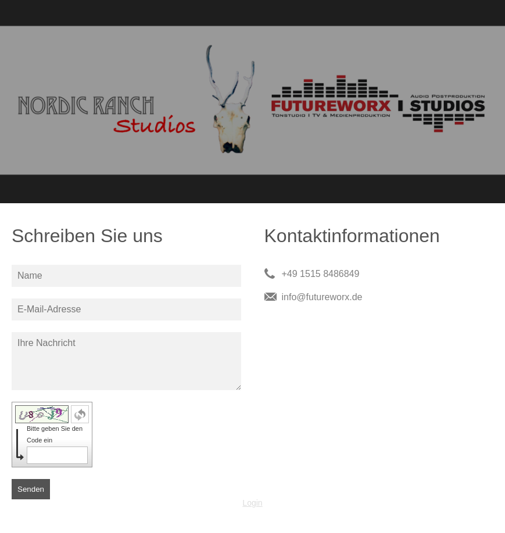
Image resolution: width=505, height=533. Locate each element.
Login (252, 502)
